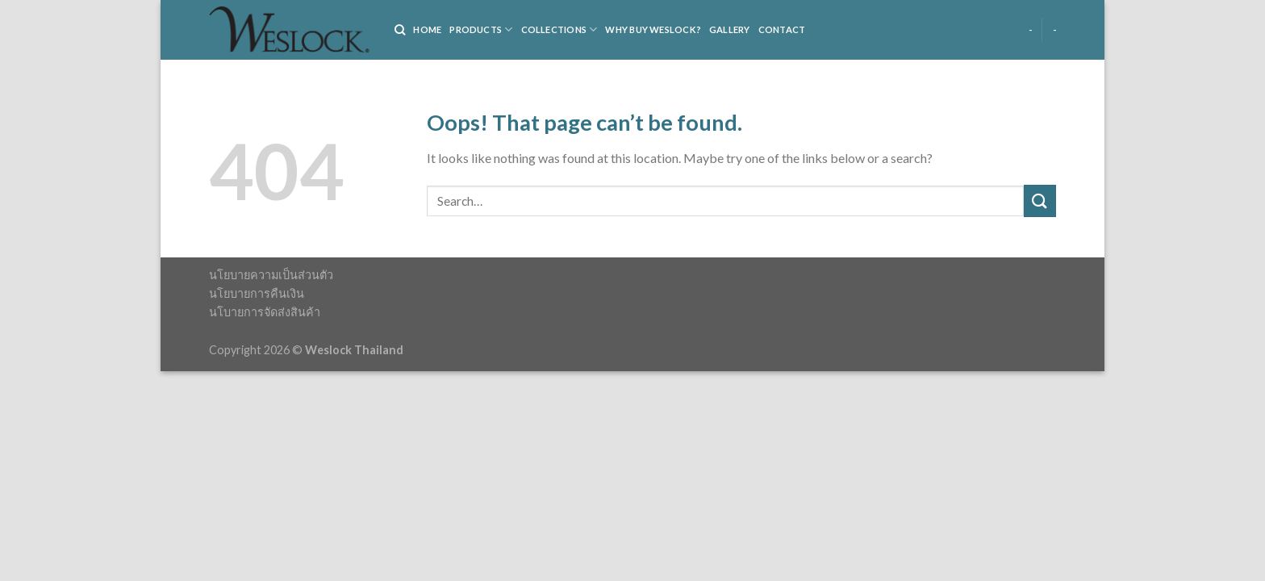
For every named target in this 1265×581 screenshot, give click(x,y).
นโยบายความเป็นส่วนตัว (271, 275)
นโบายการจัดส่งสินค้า (264, 312)
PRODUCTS (480, 29)
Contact (782, 29)
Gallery (729, 29)
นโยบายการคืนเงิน (256, 293)
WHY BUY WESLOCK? (653, 29)
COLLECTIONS (559, 29)
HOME (427, 29)
